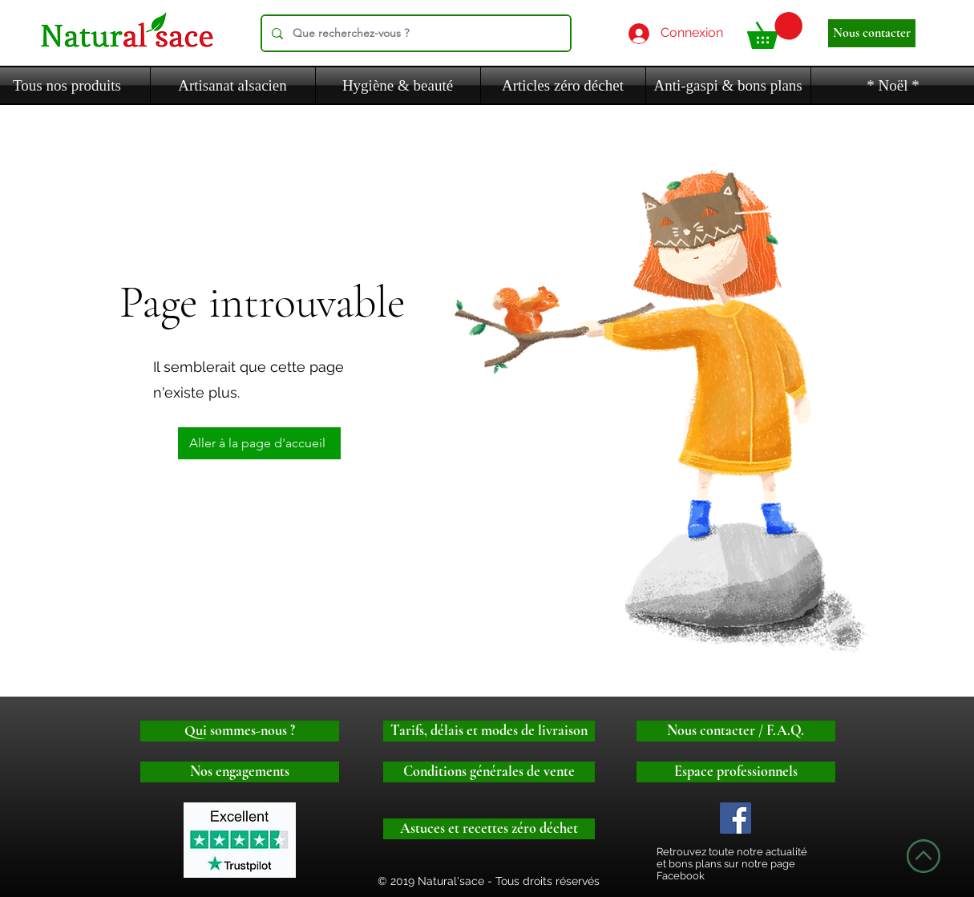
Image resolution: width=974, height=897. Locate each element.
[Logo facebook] (735, 818)
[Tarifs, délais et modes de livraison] (489, 731)
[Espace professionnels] (736, 772)
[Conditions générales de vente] (489, 772)
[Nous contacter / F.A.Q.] (736, 731)
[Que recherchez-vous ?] (414, 33)
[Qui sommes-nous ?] (239, 731)
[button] (774, 30)
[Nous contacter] (871, 33)
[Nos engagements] (239, 772)
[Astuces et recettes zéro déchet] (489, 828)
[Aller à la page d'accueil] (259, 443)
